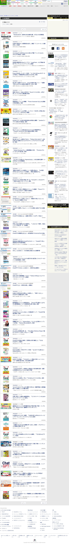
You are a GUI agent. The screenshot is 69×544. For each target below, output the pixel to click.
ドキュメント (42, 6)
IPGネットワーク (55, 522)
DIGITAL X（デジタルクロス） (19, 520)
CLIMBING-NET (32, 524)
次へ (44, 29)
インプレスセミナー (17, 518)
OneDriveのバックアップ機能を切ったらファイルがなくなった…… (61, 262)
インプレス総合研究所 (6, 516)
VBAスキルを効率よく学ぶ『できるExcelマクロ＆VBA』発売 (28, 378)
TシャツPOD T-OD (33, 516)
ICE (53, 510)
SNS (48, 6)
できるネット (4, 528)
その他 (11, 24)
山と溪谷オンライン (33, 522)
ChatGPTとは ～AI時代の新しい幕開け (22, 285)
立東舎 (30, 518)
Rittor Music (30, 510)
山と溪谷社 (30, 520)
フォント (56, 6)
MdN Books (44, 524)
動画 (52, 6)
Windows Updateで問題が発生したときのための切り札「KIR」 (61, 253)
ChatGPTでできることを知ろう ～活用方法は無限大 (26, 268)
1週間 (61, 17)
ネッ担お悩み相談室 (5, 522)
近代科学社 (30, 526)
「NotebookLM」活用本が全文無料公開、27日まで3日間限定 (28, 34)
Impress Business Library (18, 516)
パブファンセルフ (57, 520)
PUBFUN (54, 518)
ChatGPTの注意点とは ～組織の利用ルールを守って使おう (28, 216)
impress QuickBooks (58, 516)
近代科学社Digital (32, 528)
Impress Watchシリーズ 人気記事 (58, 204)
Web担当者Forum (5, 514)
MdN (41, 522)
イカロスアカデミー (45, 520)
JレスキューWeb (45, 518)
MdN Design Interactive (46, 526)
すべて (4, 24)
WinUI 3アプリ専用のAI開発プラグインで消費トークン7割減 (61, 240)
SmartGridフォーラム (18, 511)
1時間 (50, 17)
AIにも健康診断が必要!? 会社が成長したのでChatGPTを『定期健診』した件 (61, 77)
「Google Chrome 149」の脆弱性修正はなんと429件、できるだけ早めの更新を (61, 117)
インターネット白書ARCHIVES (8, 530)
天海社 (55, 511)
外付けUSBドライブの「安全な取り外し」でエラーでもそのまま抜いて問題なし (61, 231)
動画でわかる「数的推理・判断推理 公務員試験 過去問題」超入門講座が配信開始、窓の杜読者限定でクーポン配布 (61, 127)
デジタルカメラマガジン (6, 526)
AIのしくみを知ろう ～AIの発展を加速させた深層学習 (26, 250)
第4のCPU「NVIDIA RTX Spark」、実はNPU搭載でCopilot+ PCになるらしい (60, 186)
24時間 (55, 17)
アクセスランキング (55, 16)
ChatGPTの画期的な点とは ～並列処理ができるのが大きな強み (29, 233)
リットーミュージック (33, 511)
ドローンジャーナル (5, 520)
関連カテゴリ (7, 22)
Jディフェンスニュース (46, 514)
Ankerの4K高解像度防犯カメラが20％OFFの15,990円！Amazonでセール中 (61, 138)
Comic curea (56, 514)
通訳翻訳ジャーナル (45, 516)
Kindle (7, 24)
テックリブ (42, 528)
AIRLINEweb (44, 511)
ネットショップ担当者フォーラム (20, 514)
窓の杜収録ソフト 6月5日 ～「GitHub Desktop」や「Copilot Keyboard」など (56, 111)
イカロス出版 (42, 510)
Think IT (3, 511)
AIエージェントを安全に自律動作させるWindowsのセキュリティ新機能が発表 (61, 85)
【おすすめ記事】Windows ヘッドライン (59, 227)
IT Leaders (4, 518)
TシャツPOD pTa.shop (58, 523)
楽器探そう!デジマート (33, 514)
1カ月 (66, 17)
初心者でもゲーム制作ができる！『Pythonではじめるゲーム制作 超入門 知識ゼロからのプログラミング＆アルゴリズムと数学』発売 (29, 141)
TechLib (43, 530)
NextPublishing (16, 528)
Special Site (53, 38)
